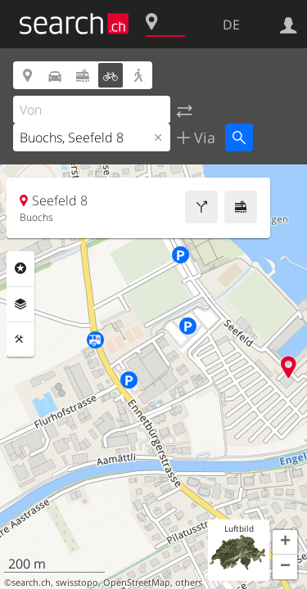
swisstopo (77, 582)
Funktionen (20, 339)
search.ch (31, 582)
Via (202, 137)
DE (231, 25)
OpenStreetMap (136, 582)
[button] (285, 542)
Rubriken (20, 268)
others (188, 582)
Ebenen (20, 304)
